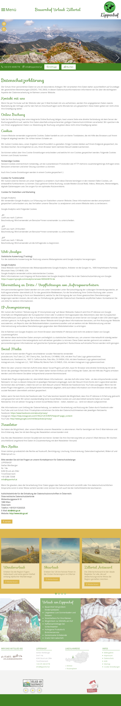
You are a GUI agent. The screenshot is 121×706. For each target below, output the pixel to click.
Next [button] (118, 607)
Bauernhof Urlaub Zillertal (58, 10)
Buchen (69, 66)
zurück (8, 521)
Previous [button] (2, 607)
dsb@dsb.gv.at (14, 510)
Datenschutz (109, 700)
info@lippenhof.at (33, 66)
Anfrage (53, 66)
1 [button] (56, 635)
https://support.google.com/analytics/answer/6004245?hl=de (28, 279)
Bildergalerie (108, 694)
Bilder (4, 24)
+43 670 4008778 (12, 66)
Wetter (4, 29)
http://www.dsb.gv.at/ (18, 513)
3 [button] (62, 635)
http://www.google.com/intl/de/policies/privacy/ (31, 418)
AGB (105, 703)
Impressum (108, 697)
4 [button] (65, 635)
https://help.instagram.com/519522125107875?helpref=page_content (41, 416)
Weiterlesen (12, 623)
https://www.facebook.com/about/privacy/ (29, 413)
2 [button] (59, 635)
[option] (60, 41)
